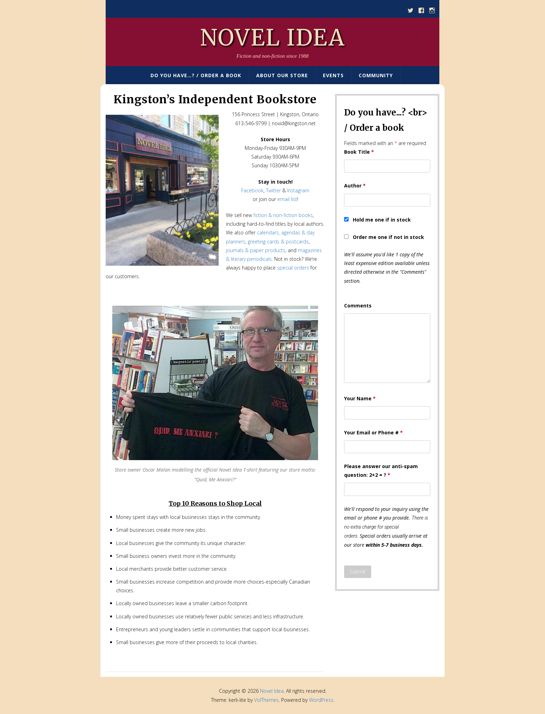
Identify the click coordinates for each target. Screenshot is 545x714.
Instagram (298, 190)
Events (333, 75)
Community (376, 75)
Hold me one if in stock (382, 219)
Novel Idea (272, 37)
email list (287, 199)
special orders (293, 267)
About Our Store (282, 75)
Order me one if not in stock (388, 237)
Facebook (252, 190)
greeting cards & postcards (278, 241)
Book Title (359, 152)
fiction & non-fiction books (283, 215)
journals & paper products (255, 250)
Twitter (273, 190)
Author (355, 185)
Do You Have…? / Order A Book (196, 75)
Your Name (360, 398)
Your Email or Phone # (373, 432)
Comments (358, 305)
